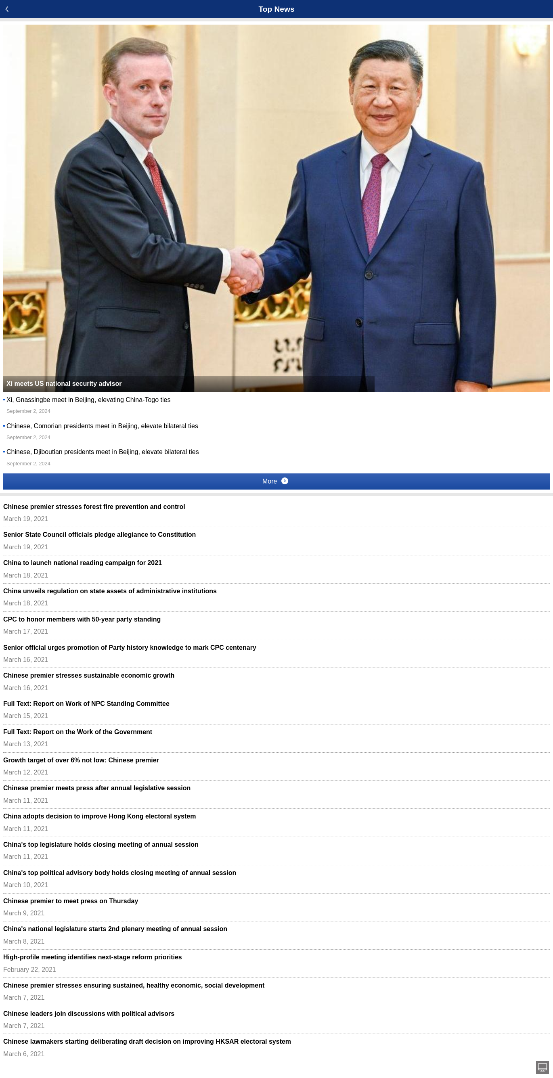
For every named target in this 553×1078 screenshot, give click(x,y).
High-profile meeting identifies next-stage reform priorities (92, 957)
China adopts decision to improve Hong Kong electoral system (99, 816)
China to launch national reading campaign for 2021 (82, 562)
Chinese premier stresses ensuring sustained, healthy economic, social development (133, 985)
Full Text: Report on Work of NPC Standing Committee (86, 703)
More (275, 481)
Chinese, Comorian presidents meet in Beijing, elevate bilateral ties (102, 426)
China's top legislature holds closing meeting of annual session (101, 844)
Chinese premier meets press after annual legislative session (97, 788)
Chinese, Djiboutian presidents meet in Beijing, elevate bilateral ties (102, 451)
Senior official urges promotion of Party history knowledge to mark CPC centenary (129, 647)
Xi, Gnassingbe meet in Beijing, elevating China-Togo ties (88, 399)
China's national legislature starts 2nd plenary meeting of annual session (115, 928)
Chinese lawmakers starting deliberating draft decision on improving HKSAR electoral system (147, 1041)
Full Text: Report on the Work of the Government (77, 731)
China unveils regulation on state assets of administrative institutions (110, 591)
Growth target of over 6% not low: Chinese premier (81, 760)
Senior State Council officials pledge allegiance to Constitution (99, 534)
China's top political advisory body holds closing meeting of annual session (119, 872)
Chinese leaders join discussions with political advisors (88, 1013)
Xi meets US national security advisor (63, 383)
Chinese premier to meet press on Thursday (70, 901)
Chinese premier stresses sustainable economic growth (88, 675)
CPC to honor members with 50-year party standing (82, 619)
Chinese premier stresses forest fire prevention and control (94, 506)
